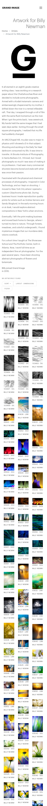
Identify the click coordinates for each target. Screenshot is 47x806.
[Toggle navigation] (41, 8)
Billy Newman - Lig (12, 525)
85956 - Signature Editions (37, 532)
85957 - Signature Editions (8, 547)
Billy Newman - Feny (13, 442)
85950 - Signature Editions (22, 506)
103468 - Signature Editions (37, 397)
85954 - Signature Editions (22, 431)
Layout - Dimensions (25, 283)
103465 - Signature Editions (22, 389)
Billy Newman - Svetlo (14, 508)
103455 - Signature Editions (37, 305)
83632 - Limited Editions (37, 590)
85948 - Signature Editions (22, 489)
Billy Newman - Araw (27, 584)
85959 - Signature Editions (37, 549)
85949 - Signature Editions (8, 505)
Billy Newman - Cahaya (14, 567)
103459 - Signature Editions (22, 338)
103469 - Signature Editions (8, 405)
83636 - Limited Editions (37, 616)
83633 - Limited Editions (37, 422)
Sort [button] (7, 283)
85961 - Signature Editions (8, 564)
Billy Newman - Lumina (14, 550)
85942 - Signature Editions (8, 455)
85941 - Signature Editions (22, 456)
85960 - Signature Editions (22, 556)
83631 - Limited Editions (8, 589)
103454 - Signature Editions (22, 305)
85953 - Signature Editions (22, 523)
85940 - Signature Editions (37, 448)
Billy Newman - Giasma (28, 459)
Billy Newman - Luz (26, 509)
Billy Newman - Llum (27, 542)
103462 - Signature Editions (22, 363)
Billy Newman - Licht (13, 458)
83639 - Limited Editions (22, 414)
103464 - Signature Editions (8, 372)
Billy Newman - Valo (13, 475)
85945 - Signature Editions (22, 473)
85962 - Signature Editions (37, 565)
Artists (14, 31)
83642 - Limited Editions (8, 422)
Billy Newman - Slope (28, 417)
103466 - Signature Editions (37, 380)
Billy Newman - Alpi (13, 425)
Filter (7, 288)
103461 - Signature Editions (8, 347)
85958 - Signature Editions (22, 539)
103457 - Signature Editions (37, 321)
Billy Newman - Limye (27, 559)
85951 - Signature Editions (37, 506)
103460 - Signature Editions (37, 338)
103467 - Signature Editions (8, 389)
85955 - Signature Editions (8, 439)
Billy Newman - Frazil (28, 610)
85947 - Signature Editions (8, 489)
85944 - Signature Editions (8, 472)
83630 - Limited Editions (22, 581)
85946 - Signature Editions (37, 490)
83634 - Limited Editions (22, 606)
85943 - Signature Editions (37, 464)
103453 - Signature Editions (8, 314)
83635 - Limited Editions (8, 615)
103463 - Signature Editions (37, 363)
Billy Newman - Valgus (28, 476)
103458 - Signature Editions (8, 330)
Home (5, 31)
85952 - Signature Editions (8, 522)
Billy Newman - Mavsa (14, 618)
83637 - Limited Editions (22, 632)
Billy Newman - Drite (27, 526)
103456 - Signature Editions (22, 321)
